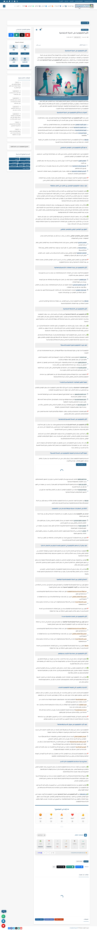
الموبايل (31, 6)
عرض (25, 53)
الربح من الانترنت (25, 162)
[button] (79, 867)
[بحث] (4, 6)
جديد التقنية (13, 165)
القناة (24, 6)
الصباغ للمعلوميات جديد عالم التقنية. (19, 146)
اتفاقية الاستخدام (79, 1)
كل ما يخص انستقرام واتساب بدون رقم (16, 109)
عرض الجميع (13, 53)
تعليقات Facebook (49, 919)
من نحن (66, 1)
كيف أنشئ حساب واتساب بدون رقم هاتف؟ (15, 93)
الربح (64, 6)
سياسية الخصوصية (89, 1)
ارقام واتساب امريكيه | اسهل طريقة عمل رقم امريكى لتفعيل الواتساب (15, 117)
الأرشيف (71, 1)
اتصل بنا (61, 1)
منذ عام (17, 82)
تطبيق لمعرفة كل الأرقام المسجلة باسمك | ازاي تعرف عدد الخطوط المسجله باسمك (15, 133)
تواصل (40, 852)
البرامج (44, 6)
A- (44, 852)
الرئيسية (71, 6)
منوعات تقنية (84, 29)
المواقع (37, 6)
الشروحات (57, 6)
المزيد (18, 6)
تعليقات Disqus (39, 919)
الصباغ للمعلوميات (74, 928)
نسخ (52, 852)
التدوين (50, 6)
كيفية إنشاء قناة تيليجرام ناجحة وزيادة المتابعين (15, 125)
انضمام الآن (13, 65)
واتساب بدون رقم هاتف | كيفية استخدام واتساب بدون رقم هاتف (15, 101)
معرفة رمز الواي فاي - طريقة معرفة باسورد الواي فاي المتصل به (15, 86)
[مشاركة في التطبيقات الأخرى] (54, 867)
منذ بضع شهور (15, 91)
